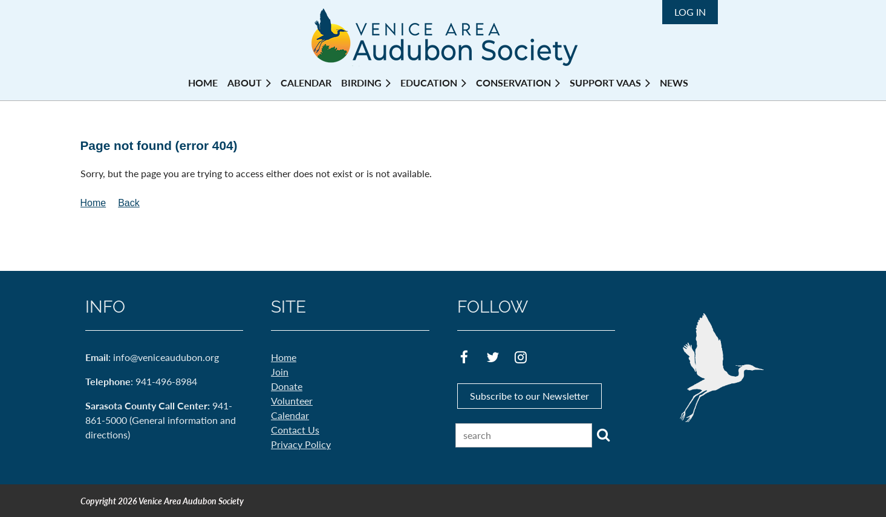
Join (279, 371)
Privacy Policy (301, 444)
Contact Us (295, 429)
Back (129, 203)
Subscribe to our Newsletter (529, 396)
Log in (690, 12)
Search (603, 435)
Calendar (290, 415)
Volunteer (292, 400)
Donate (286, 386)
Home (93, 203)
